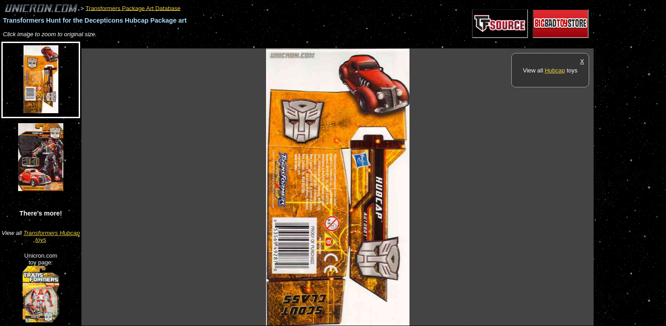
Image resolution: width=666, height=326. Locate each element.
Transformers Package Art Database (133, 8)
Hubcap (555, 70)
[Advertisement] (246, 43)
